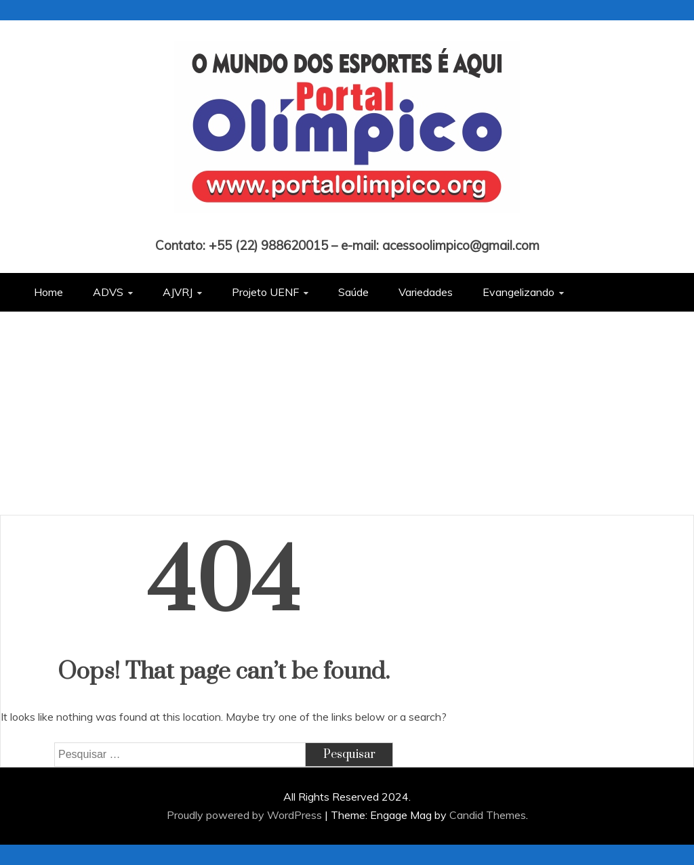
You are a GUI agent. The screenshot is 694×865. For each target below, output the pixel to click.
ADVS (108, 292)
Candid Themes (487, 815)
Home (48, 292)
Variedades (426, 292)
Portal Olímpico (347, 226)
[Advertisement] (347, 413)
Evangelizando (518, 292)
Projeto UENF (265, 292)
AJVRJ (177, 292)
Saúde (353, 292)
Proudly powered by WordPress (246, 815)
